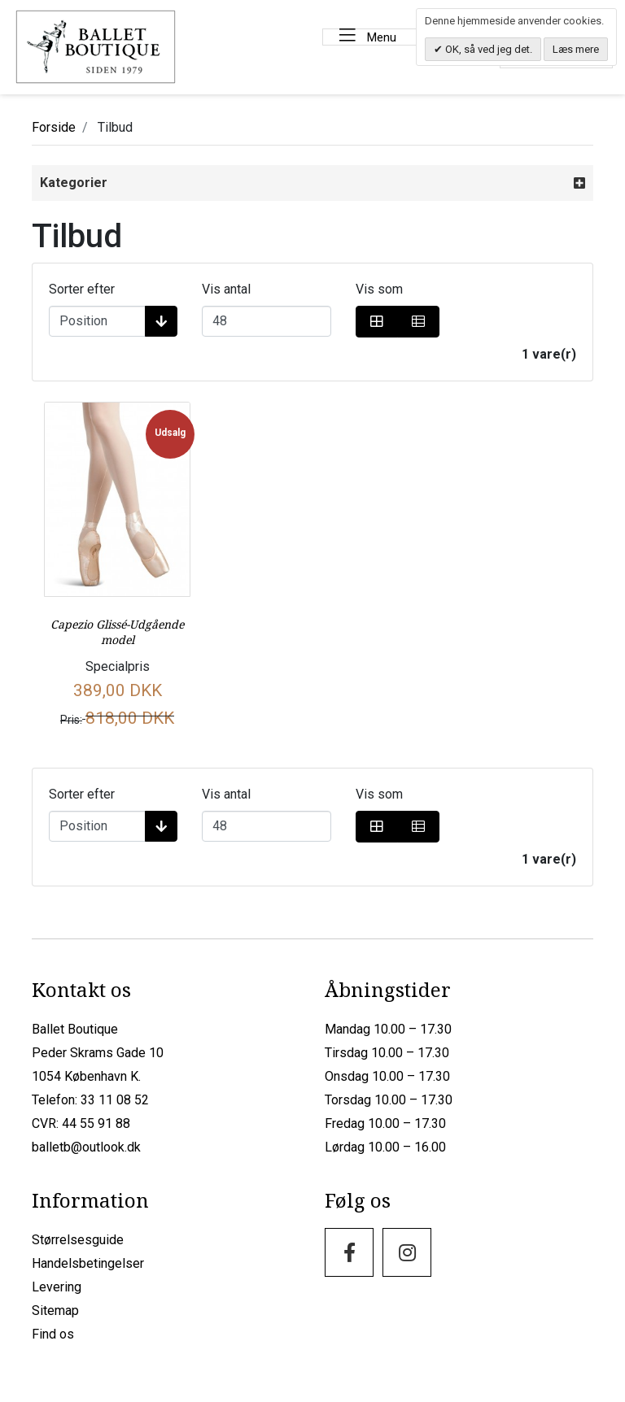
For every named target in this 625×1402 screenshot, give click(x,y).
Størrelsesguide (78, 1239)
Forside (54, 127)
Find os (53, 1334)
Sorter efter (82, 289)
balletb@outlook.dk (86, 1147)
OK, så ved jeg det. (487, 49)
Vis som (379, 289)
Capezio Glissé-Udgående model (117, 631)
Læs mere (576, 49)
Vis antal (226, 289)
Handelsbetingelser (88, 1263)
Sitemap (55, 1310)
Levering (56, 1287)
